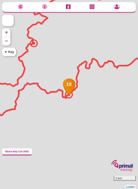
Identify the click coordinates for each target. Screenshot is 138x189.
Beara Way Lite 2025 (17, 151)
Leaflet (130, 186)
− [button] (6, 41)
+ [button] (6, 32)
